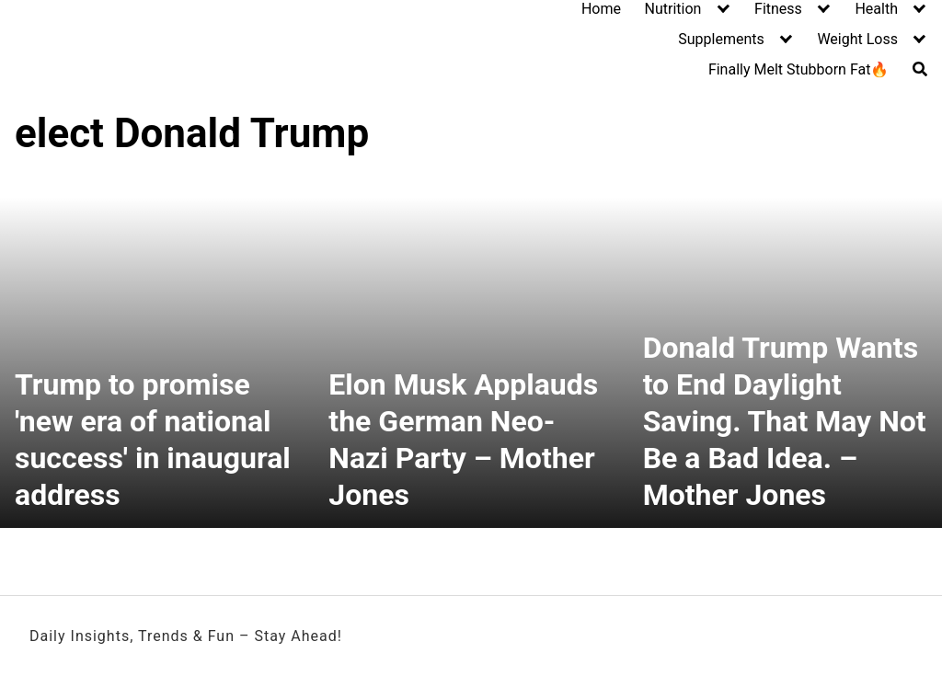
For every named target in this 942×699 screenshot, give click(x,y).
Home (601, 8)
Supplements (721, 39)
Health (876, 8)
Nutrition (673, 8)
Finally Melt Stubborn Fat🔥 (799, 69)
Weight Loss (857, 39)
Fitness (778, 8)
